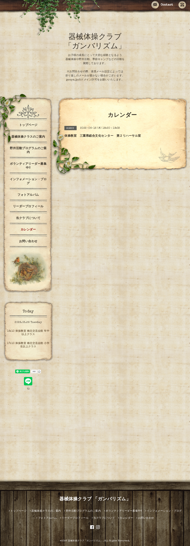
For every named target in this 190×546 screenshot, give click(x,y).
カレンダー (28, 229)
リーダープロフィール (28, 206)
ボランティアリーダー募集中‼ (28, 166)
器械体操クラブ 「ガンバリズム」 (95, 499)
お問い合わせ (28, 241)
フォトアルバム (28, 195)
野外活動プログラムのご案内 (28, 150)
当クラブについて (28, 218)
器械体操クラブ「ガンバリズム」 (85, 541)
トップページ (28, 125)
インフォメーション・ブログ (28, 181)
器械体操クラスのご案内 (28, 137)
